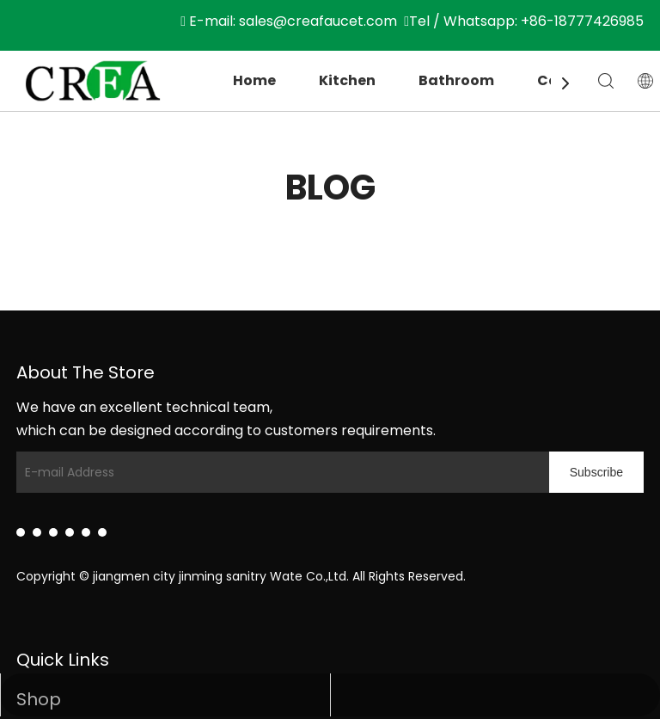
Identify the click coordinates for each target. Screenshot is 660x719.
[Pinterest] (102, 532)
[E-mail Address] (278, 472)
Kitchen (347, 80)
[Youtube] (69, 532)
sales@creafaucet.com (318, 21)
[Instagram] (86, 532)
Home (254, 80)
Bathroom (456, 80)
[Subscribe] (596, 472)
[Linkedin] (20, 532)
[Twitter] (53, 532)
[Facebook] (37, 532)
